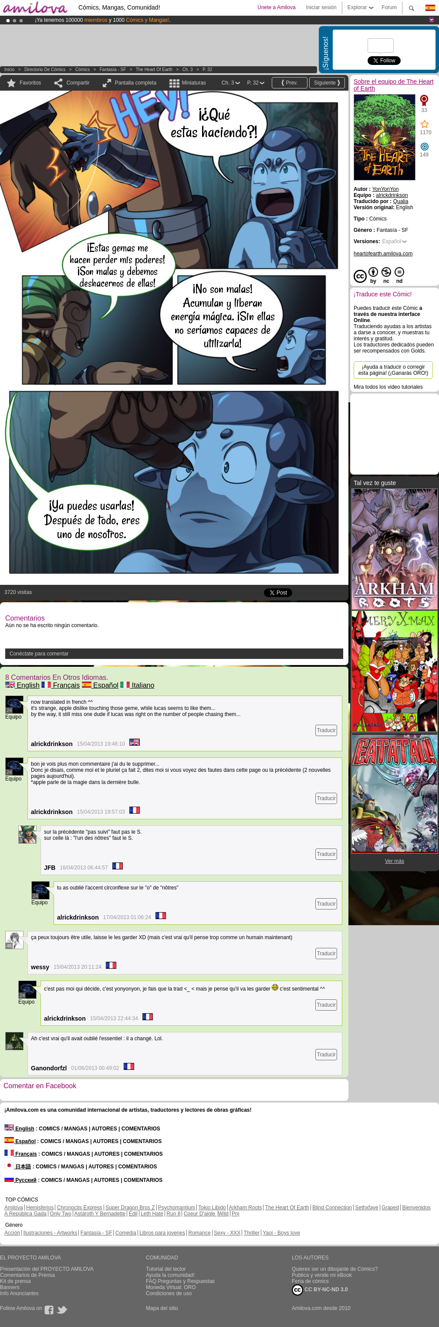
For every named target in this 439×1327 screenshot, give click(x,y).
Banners (10, 1287)
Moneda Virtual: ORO (171, 1287)
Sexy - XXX (227, 1233)
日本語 (17, 1167)
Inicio (9, 69)
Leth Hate (152, 1214)
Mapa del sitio (162, 1308)
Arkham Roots (245, 1208)
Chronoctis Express (79, 1208)
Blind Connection (332, 1208)
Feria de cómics (310, 1281)
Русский (20, 1180)
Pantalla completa (135, 83)
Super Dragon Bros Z (130, 1208)
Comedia (125, 1233)
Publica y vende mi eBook (322, 1275)
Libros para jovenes (162, 1233)
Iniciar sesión (321, 7)
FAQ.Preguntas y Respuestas (180, 1281)
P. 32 (207, 69)
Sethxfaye (366, 1208)
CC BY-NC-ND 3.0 (320, 1290)
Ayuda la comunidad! (170, 1275)
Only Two (60, 1214)
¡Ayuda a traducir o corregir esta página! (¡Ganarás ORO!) (393, 370)
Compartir (78, 83)
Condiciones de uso (169, 1293)
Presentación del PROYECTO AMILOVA (47, 1269)
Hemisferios (40, 1208)
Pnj (235, 1214)
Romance (199, 1233)
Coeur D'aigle (200, 1214)
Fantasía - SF (113, 69)
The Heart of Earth (154, 69)
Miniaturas (194, 83)
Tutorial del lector (166, 1269)
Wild (223, 1214)
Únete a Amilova (276, 7)
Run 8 (173, 1214)
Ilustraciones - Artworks (50, 1233)
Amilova (13, 1208)
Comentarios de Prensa (27, 1275)
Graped (390, 1208)
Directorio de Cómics (44, 69)
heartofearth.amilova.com (383, 254)
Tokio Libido (212, 1208)
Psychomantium (176, 1208)
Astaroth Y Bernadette (100, 1214)
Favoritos (30, 83)
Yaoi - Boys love (281, 1233)
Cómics (83, 69)
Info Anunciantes (19, 1293)
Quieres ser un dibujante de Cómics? (335, 1269)
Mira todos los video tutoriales (388, 387)
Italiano (137, 685)
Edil (133, 1214)
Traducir (326, 730)
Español (100, 685)
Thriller (251, 1233)
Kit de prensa (15, 1281)
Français (60, 685)
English (22, 685)
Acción (12, 1233)
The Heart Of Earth (287, 1208)
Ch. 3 (187, 69)
